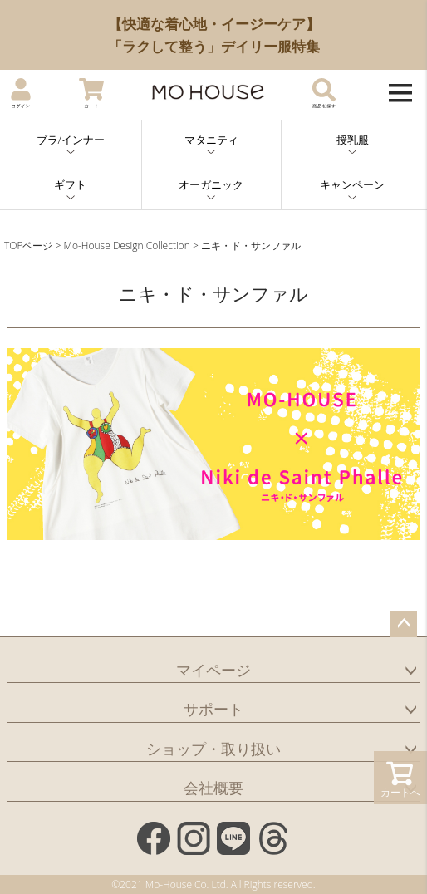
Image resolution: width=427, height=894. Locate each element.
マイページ (213, 670)
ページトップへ (403, 624)
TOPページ (28, 245)
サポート (213, 709)
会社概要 (213, 788)
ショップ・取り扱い (213, 749)
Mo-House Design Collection (127, 245)
